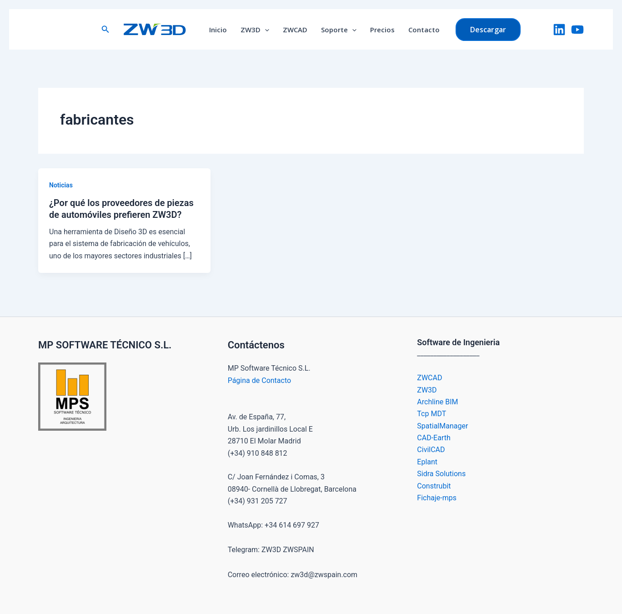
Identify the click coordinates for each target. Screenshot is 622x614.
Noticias (61, 185)
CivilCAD (431, 449)
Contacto (424, 29)
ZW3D (255, 29)
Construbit (434, 486)
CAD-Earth (433, 437)
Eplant (427, 462)
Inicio (218, 29)
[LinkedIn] (559, 29)
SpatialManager (442, 426)
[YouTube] (577, 29)
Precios (382, 29)
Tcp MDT (431, 413)
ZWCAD (295, 29)
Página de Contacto (259, 380)
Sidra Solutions (441, 473)
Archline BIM (437, 402)
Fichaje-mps (436, 497)
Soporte (338, 29)
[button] (105, 29)
